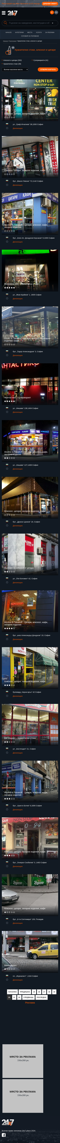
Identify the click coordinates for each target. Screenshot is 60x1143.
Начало (9, 32)
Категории (19, 32)
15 (34, 992)
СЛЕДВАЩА (28, 997)
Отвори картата (48, 69)
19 (54, 992)
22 (19, 997)
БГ (52, 12)
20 (9, 997)
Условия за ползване (30, 36)
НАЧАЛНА (12, 992)
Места (29, 32)
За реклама (49, 32)
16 (39, 992)
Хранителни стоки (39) (12, 64)
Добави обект (50, 4)
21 (14, 997)
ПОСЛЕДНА (41, 997)
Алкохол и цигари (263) (12, 60)
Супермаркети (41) (40, 60)
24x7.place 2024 (28, 1131)
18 (49, 992)
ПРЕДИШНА (25, 992)
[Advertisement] (22, 1026)
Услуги (39, 32)
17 (44, 992)
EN (56, 12)
